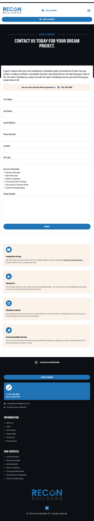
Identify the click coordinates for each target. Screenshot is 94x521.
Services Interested (11, 169)
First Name (7, 99)
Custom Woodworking (15, 188)
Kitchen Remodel (13, 172)
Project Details (9, 194)
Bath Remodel (12, 176)
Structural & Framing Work (17, 185)
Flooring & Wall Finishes (16, 182)
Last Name (7, 111)
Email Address (9, 122)
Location (6, 146)
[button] (88, 10)
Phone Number (9, 134)
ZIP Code (7, 157)
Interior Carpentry (13, 178)
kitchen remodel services (73, 260)
